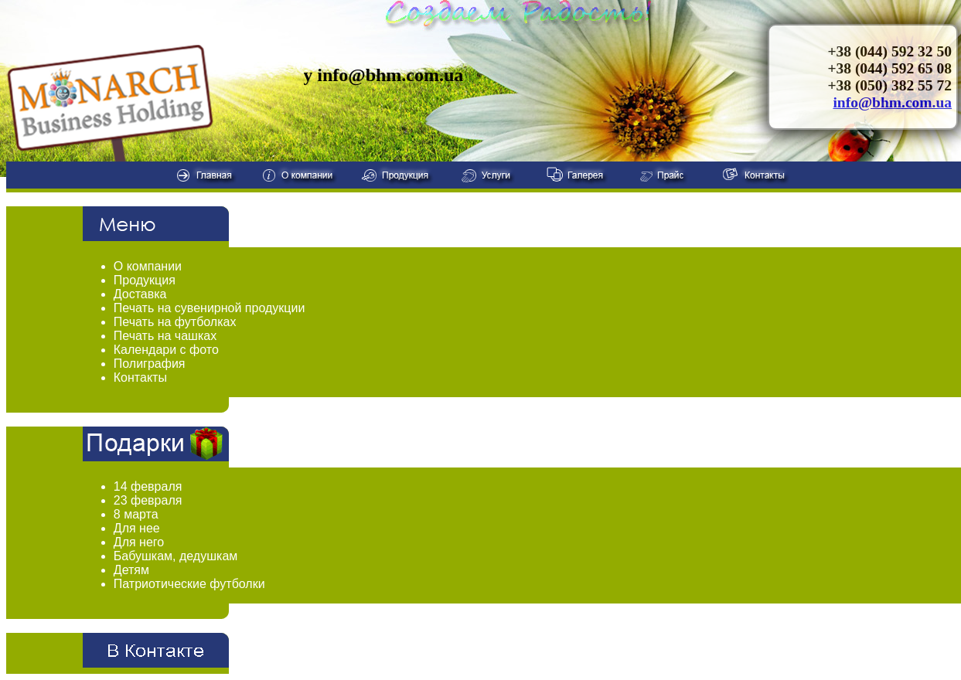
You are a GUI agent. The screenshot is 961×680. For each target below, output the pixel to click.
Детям (131, 569)
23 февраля (148, 500)
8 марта (136, 514)
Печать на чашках (165, 335)
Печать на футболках (175, 321)
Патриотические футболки (189, 583)
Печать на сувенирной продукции (209, 307)
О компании (148, 266)
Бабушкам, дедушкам (176, 556)
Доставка (140, 294)
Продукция (145, 280)
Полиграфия (150, 363)
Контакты (140, 377)
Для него (139, 542)
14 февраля (148, 486)
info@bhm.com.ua (892, 102)
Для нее (137, 528)
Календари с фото (166, 349)
